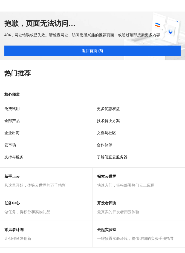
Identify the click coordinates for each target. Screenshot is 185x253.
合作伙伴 (104, 145)
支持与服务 (14, 157)
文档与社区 (106, 133)
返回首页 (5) (92, 51)
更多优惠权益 (108, 108)
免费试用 (12, 108)
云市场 (10, 145)
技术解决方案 (108, 121)
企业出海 (12, 133)
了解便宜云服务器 (112, 157)
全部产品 (12, 121)
